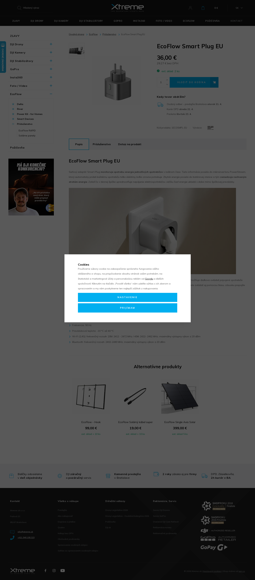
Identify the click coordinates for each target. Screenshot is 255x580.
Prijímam (127, 307)
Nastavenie (127, 297)
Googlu (149, 278)
